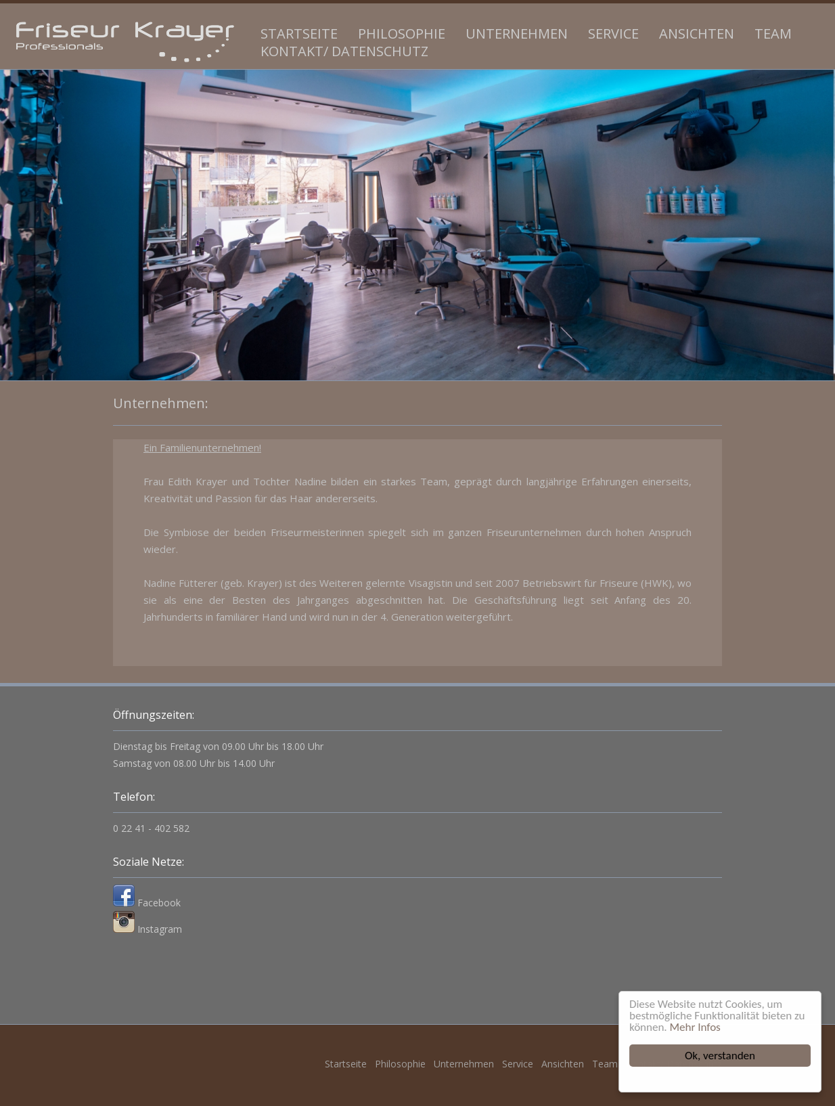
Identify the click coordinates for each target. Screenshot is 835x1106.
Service (613, 33)
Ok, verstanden (720, 1055)
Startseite (299, 33)
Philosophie (401, 33)
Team (773, 33)
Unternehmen (517, 33)
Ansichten (696, 33)
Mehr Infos (695, 1027)
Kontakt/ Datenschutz (344, 51)
